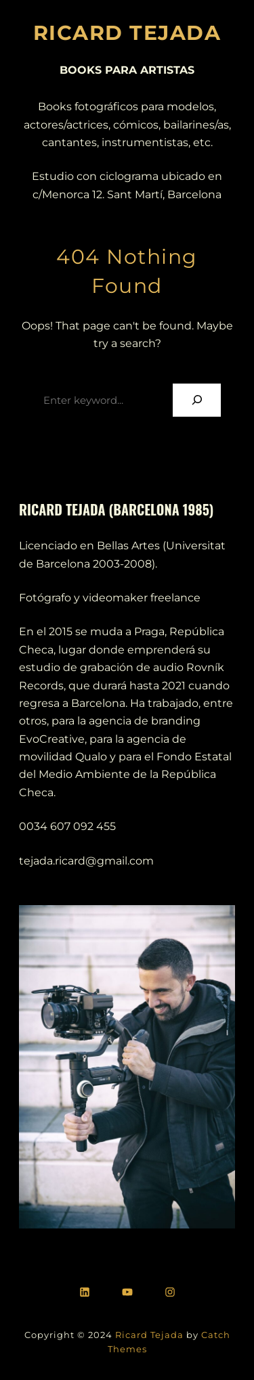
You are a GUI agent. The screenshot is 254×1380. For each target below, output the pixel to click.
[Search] (197, 400)
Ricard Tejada (149, 1334)
